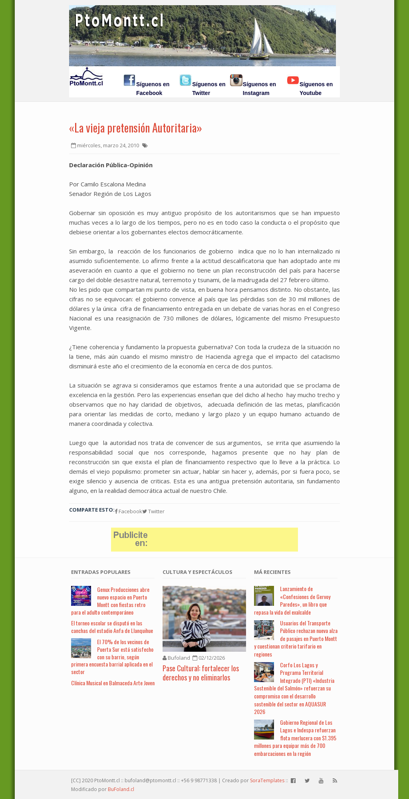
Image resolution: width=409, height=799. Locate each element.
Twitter (153, 511)
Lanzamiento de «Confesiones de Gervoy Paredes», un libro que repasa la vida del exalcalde (292, 600)
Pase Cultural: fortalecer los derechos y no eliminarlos (201, 672)
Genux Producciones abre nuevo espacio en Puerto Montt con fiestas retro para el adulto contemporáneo (110, 600)
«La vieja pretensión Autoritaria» (135, 127)
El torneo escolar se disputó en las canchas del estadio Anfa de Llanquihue (112, 627)
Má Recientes (272, 572)
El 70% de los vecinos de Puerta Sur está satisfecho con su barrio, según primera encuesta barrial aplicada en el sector (112, 656)
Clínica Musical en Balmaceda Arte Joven (113, 682)
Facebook (128, 511)
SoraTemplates (267, 780)
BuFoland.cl (121, 789)
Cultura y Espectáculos (197, 572)
